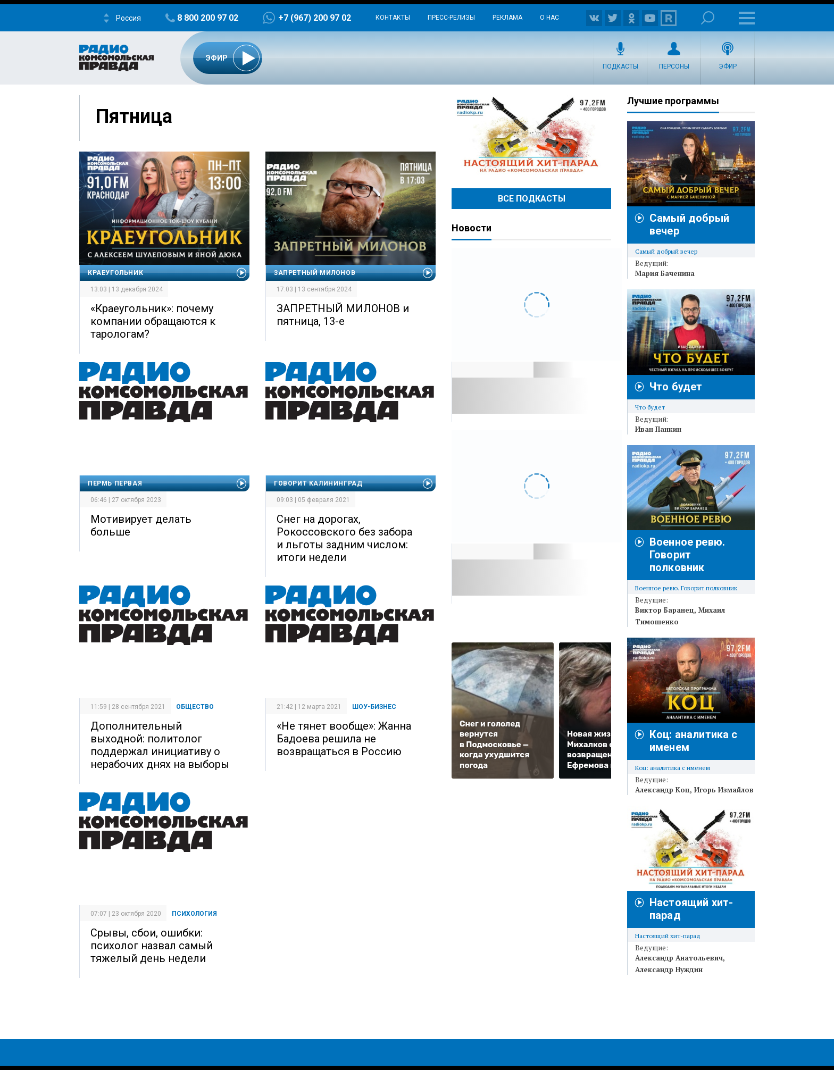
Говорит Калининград (318, 483)
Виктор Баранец (664, 610)
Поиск (707, 17)
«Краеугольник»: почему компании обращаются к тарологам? (152, 321)
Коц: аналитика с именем (672, 768)
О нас (549, 17)
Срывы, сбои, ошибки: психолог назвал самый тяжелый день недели (151, 945)
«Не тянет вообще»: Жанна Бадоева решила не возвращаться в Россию (344, 739)
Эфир (728, 66)
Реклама (507, 17)
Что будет (675, 386)
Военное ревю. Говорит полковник (687, 555)
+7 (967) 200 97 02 (314, 18)
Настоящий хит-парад (531, 135)
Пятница (134, 116)
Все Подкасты (531, 199)
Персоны (674, 66)
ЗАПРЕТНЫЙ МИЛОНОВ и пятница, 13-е (343, 315)
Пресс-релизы (451, 17)
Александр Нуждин (669, 969)
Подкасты (620, 66)
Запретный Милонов (314, 273)
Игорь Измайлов (724, 790)
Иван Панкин (658, 429)
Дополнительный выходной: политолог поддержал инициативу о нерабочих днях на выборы (159, 745)
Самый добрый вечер (666, 251)
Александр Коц (662, 790)
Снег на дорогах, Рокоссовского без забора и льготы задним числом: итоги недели (344, 538)
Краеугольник (115, 273)
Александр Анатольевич (679, 958)
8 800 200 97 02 (207, 18)
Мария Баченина (665, 273)
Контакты (393, 17)
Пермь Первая (115, 483)
